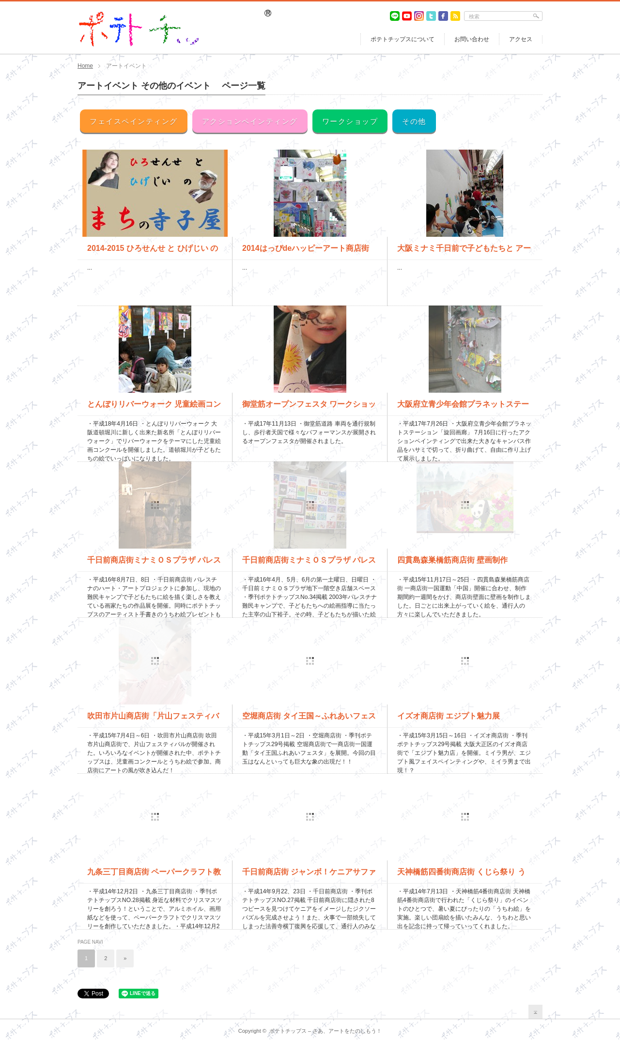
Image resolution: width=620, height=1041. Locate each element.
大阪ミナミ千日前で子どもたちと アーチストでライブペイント (464, 252)
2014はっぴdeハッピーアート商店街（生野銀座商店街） (305, 252)
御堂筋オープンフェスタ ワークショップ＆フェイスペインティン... (309, 407)
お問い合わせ (471, 39)
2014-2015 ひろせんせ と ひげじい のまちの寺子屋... (152, 252)
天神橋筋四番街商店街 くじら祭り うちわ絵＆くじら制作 (461, 875)
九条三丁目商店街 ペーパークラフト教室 (154, 875)
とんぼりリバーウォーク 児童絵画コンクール (154, 407)
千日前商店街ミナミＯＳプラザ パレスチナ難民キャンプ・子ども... (309, 563)
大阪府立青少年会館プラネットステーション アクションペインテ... (463, 407)
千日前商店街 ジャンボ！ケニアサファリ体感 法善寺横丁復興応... (309, 875)
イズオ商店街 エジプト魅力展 (448, 716)
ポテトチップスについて (402, 39)
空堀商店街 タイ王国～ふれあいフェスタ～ (309, 719)
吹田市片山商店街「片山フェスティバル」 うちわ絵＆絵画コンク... (153, 719)
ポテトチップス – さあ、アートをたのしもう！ (325, 1031)
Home (85, 65)
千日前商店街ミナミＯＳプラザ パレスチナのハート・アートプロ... (154, 563)
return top (535, 1012)
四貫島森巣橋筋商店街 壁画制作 (452, 560)
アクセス (520, 39)
